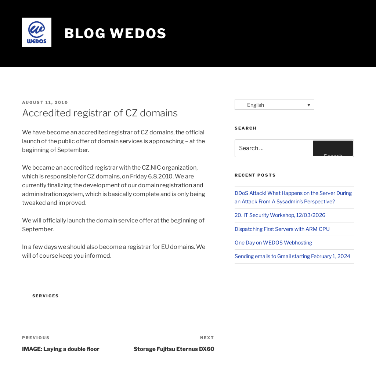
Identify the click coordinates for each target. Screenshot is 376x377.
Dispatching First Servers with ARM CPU (282, 229)
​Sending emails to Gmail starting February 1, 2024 (292, 256)
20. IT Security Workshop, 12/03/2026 (280, 215)
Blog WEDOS (115, 33)
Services (45, 295)
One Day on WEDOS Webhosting (273, 242)
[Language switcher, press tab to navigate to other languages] (274, 105)
